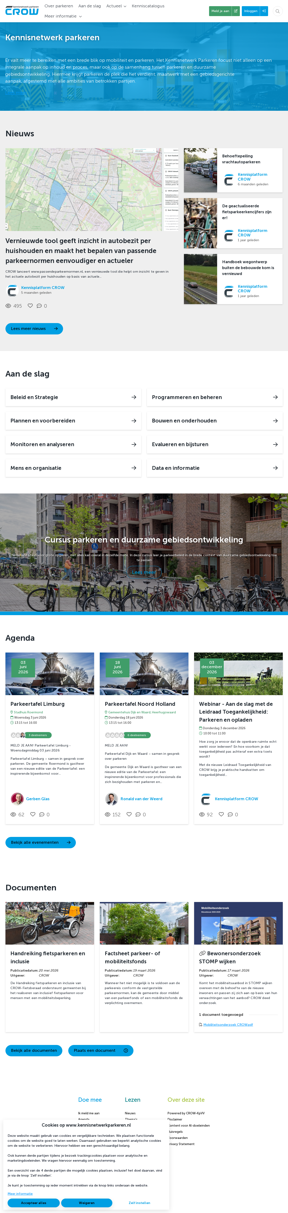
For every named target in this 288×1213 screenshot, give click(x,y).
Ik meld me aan (89, 1113)
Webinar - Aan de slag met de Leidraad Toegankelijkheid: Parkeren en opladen (236, 712)
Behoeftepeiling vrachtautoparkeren (241, 159)
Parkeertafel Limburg (37, 704)
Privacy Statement (181, 1144)
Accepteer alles (33, 1203)
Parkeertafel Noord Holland (140, 704)
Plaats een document (101, 1050)
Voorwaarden (178, 1138)
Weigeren (87, 1203)
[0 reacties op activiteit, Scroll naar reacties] (45, 814)
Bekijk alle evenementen (40, 842)
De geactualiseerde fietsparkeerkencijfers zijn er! (246, 212)
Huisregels (175, 1131)
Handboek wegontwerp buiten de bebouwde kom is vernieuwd (248, 267)
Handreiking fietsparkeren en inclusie (47, 957)
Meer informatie (20, 1194)
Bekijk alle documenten (34, 1050)
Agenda (83, 1119)
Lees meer (16, 92)
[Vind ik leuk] (30, 305)
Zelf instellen (139, 1203)
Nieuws (130, 1113)
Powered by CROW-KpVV (186, 1113)
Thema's (131, 1119)
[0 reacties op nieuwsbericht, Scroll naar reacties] (43, 306)
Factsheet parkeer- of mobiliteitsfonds (132, 957)
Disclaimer (175, 1119)
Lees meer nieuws (34, 328)
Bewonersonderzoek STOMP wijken (230, 957)
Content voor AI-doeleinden (189, 1125)
